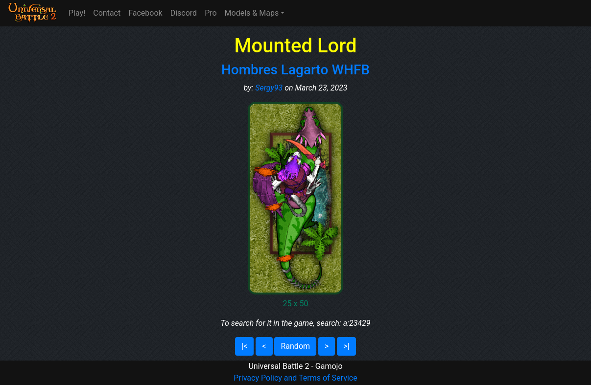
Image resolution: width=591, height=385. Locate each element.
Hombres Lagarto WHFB (295, 70)
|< (244, 346)
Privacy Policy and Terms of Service (295, 378)
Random (295, 346)
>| (346, 346)
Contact (106, 13)
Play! (77, 13)
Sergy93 (269, 87)
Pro (210, 13)
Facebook (145, 13)
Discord (183, 13)
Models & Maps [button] (252, 13)
